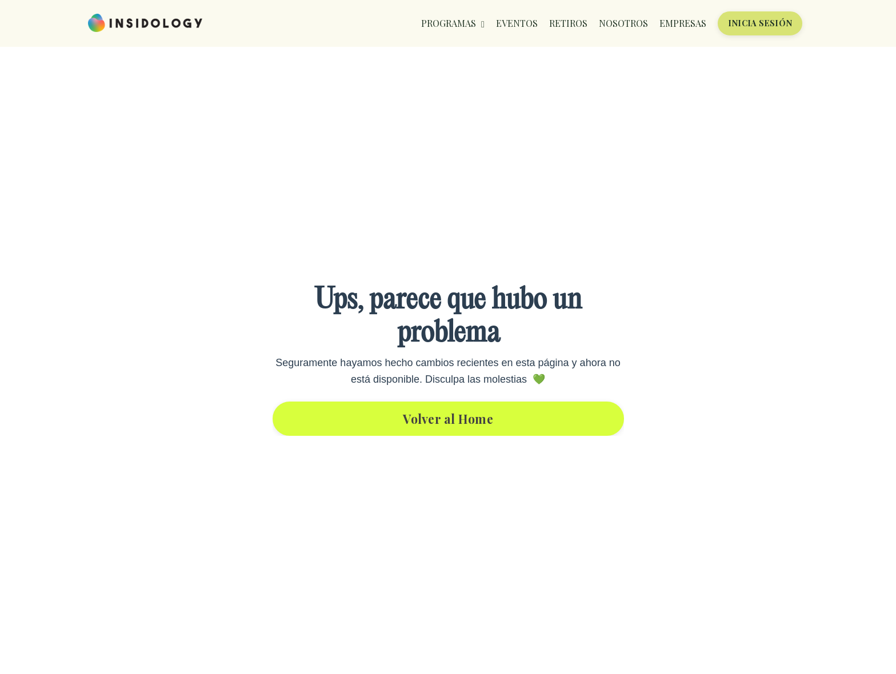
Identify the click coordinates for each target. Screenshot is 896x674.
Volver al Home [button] (448, 419)
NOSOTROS (623, 23)
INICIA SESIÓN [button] (760, 23)
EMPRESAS (682, 23)
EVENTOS (517, 23)
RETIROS (568, 23)
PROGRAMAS (453, 23)
